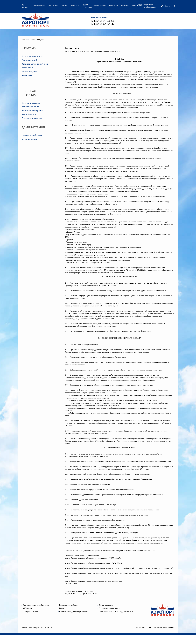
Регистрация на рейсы (32, 110)
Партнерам (53, 5)
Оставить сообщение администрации (32, 137)
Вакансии (75, 5)
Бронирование (100, 5)
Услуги (64, 5)
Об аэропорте (26, 6)
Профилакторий (29, 60)
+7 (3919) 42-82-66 (102, 24)
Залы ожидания (29, 71)
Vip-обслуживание (31, 103)
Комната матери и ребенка (35, 64)
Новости (134, 5)
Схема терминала (87, 6)
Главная (25, 40)
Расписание (114, 5)
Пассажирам (39, 5)
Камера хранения (30, 107)
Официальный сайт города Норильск (116, 611)
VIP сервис (28, 608)
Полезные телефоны (32, 118)
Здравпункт (27, 68)
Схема (167, 6)
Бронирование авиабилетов (36, 605)
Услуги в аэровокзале (32, 56)
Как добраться (29, 114)
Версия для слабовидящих (150, 6)
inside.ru (48, 627)
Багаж (62, 608)
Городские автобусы (68, 605)
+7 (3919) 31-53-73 (102, 21)
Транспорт (124, 5)
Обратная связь (106, 605)
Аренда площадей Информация (73, 611)
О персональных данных (110, 608)
